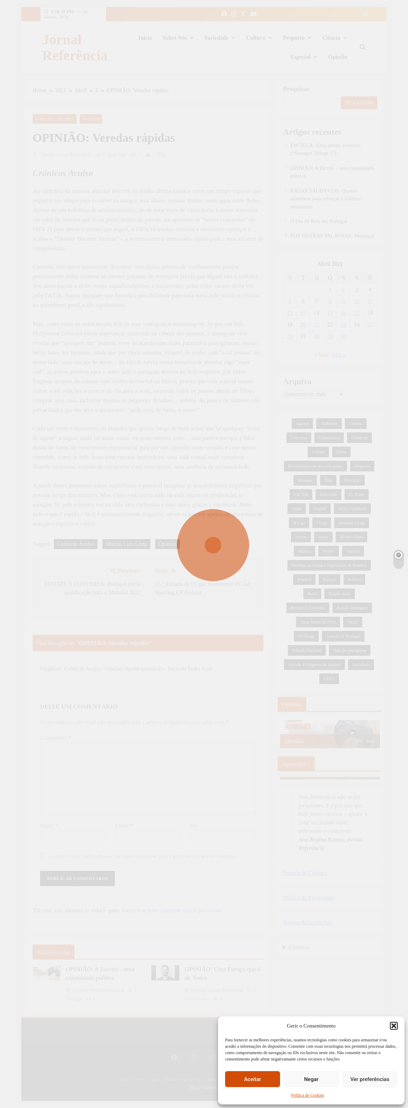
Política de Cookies (307, 1095)
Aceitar (252, 1079)
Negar (311, 1079)
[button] (393, 1025)
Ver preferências (369, 1079)
